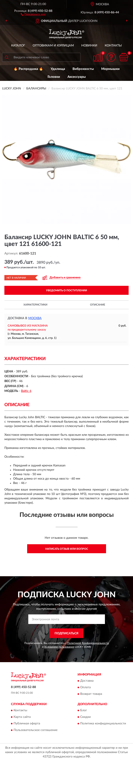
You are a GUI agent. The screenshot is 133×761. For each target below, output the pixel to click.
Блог (83, 710)
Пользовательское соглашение (35, 730)
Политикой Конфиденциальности (88, 643)
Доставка (87, 680)
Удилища (58, 69)
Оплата (85, 687)
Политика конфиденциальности (103, 723)
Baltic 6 (26, 391)
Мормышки (110, 69)
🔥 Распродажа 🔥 (28, 69)
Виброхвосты (83, 69)
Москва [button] (35, 318)
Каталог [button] (18, 45)
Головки (54, 76)
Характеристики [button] (35, 304)
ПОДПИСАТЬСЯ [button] (66, 633)
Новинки (89, 45)
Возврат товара (91, 693)
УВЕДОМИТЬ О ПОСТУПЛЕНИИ (66, 290)
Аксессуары (76, 76)
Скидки (85, 717)
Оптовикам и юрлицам (53, 45)
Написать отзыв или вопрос (66, 549)
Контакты (113, 45)
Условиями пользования (59, 646)
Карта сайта (22, 717)
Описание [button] (97, 304)
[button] (33, 14)
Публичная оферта (27, 723)
